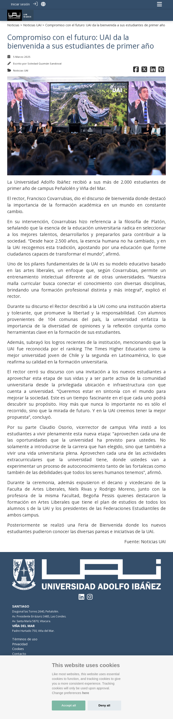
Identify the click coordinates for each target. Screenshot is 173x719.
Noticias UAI (32, 24)
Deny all (104, 705)
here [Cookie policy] (85, 693)
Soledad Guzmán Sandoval (44, 62)
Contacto (19, 652)
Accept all (68, 705)
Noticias (13, 24)
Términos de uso (24, 638)
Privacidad (19, 642)
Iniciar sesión (20, 4)
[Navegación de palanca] (159, 4)
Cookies (18, 647)
